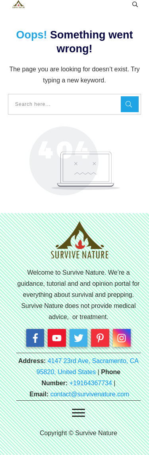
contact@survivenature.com (90, 394)
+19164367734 (91, 383)
